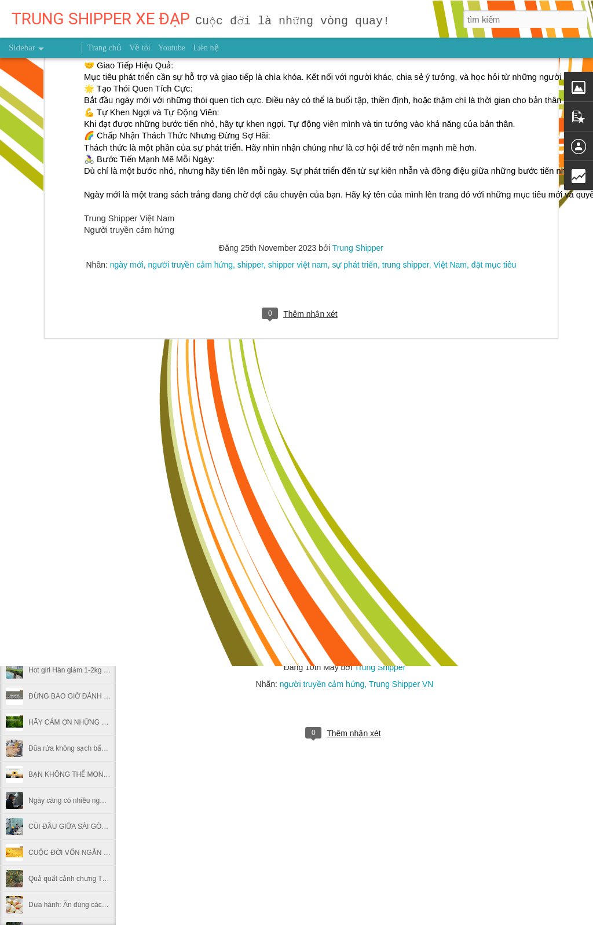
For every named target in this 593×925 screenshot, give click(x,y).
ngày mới (127, 66)
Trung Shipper (379, 667)
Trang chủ (104, 47)
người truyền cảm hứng (190, 66)
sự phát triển (354, 66)
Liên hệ (205, 47)
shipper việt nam (298, 66)
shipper (250, 66)
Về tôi (139, 47)
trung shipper (405, 66)
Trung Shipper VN (401, 684)
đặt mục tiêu (494, 66)
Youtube (171, 47)
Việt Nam (450, 66)
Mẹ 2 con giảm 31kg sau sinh (73, 618)
